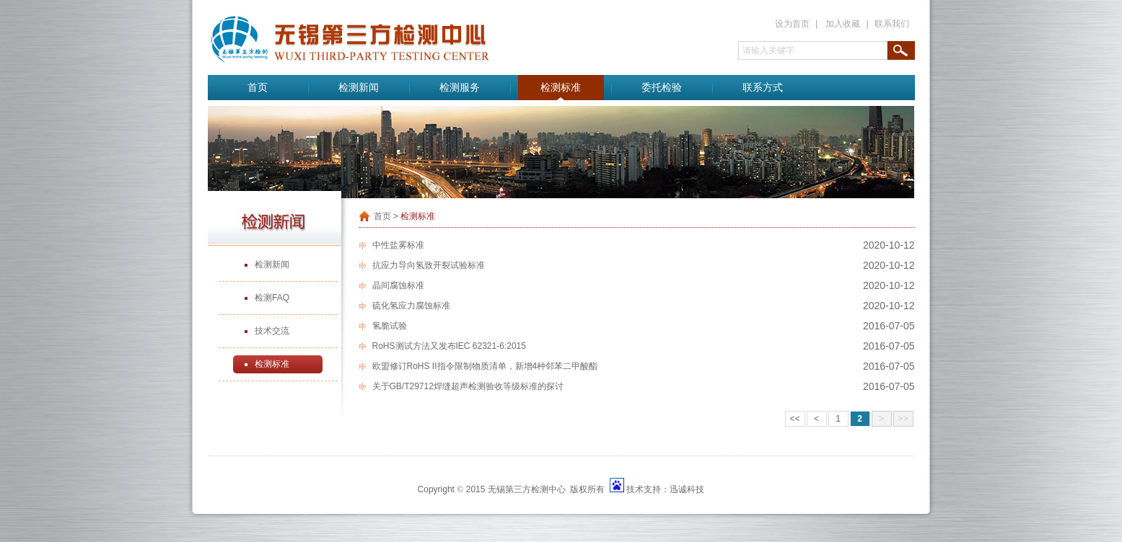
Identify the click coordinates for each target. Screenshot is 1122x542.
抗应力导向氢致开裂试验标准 (428, 265)
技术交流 (272, 331)
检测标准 (560, 87)
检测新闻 (358, 87)
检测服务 (459, 87)
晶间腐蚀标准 (398, 285)
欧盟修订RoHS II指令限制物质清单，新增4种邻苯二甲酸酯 (485, 366)
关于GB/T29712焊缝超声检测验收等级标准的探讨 (468, 386)
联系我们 (892, 24)
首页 (257, 87)
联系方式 (762, 87)
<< (794, 419)
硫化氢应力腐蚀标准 (411, 306)
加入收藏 (842, 24)
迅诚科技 (687, 489)
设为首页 (792, 24)
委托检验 (661, 87)
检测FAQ (272, 298)
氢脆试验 (389, 326)
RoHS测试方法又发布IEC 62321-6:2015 (449, 346)
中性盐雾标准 (398, 245)
